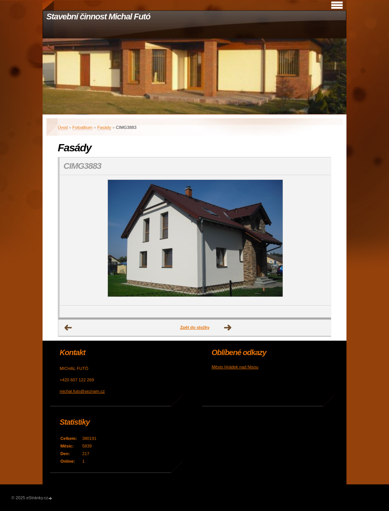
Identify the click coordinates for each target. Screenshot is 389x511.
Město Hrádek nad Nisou (235, 367)
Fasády (104, 127)
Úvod (63, 127)
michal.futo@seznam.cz (82, 391)
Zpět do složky (195, 327)
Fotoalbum (83, 127)
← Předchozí (68, 327)
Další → (228, 327)
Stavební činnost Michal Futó (98, 16)
